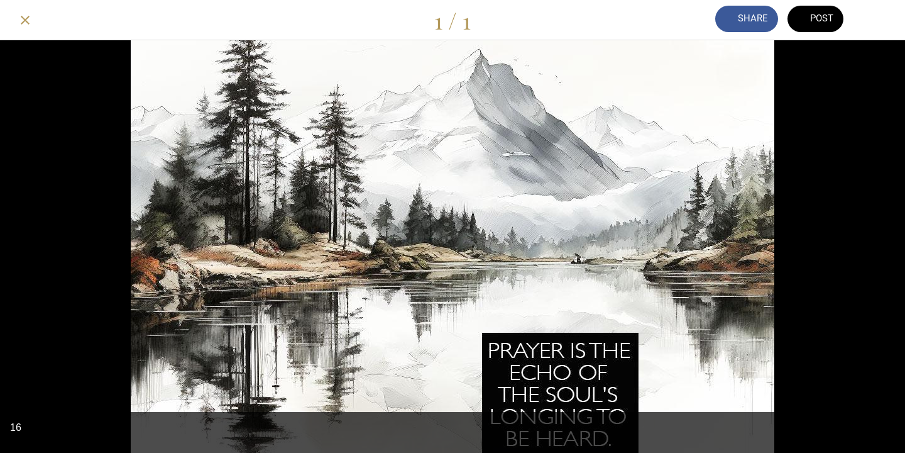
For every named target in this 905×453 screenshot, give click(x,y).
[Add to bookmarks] (880, 20)
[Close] (25, 20)
